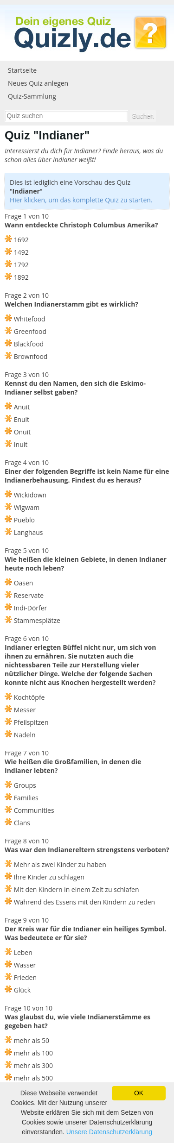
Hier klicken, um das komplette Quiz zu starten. (81, 199)
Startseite (22, 70)
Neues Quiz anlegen (38, 83)
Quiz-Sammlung (32, 96)
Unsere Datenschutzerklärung (109, 1132)
